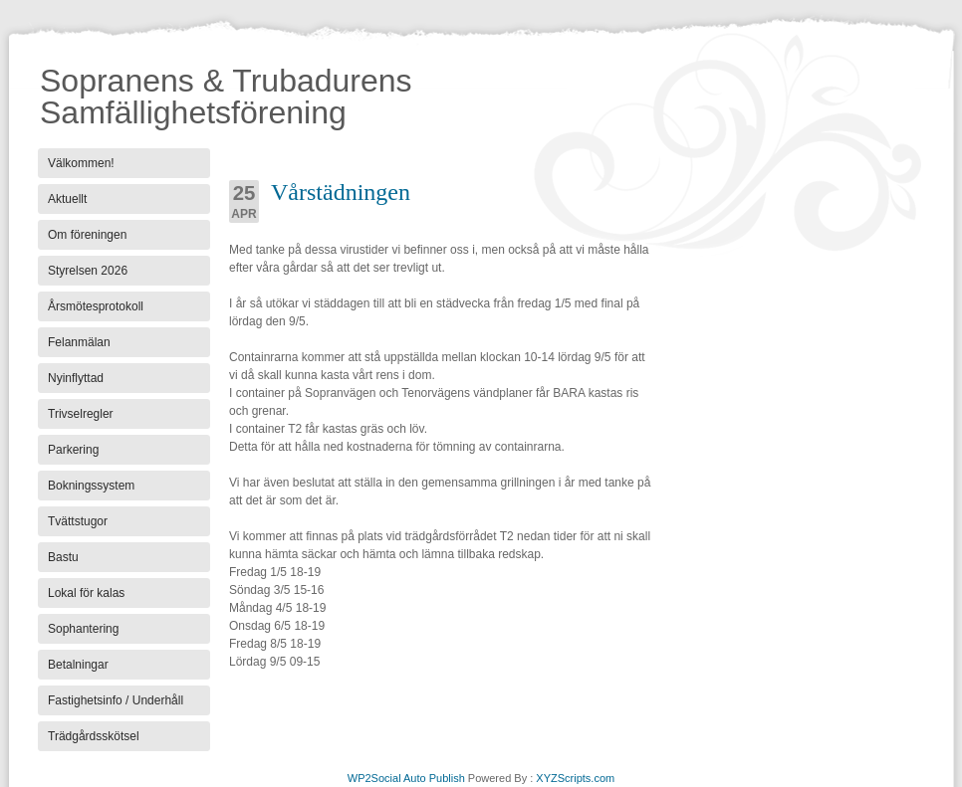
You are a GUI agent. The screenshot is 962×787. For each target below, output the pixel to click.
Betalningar (78, 665)
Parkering (73, 450)
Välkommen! (81, 163)
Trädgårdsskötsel (93, 736)
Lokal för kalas (86, 593)
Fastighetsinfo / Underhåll (115, 700)
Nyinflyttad (76, 378)
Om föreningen (87, 235)
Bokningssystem (91, 485)
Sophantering (83, 629)
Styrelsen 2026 (87, 271)
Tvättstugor (78, 521)
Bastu (63, 557)
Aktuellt (67, 199)
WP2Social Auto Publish (406, 778)
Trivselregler (81, 414)
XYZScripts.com (575, 778)
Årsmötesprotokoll (95, 306)
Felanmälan (79, 342)
